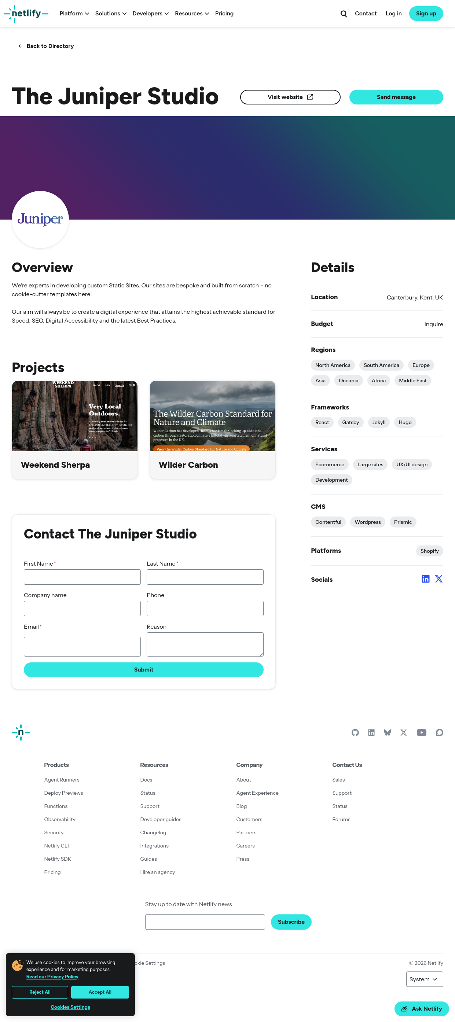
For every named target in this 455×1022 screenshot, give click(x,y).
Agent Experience (257, 793)
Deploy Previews (63, 793)
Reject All (40, 992)
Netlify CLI (56, 845)
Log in (394, 13)
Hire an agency (157, 872)
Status (147, 793)
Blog (241, 806)
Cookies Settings (70, 1007)
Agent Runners (62, 779)
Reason (156, 626)
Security (54, 832)
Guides (148, 859)
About (243, 779)
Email (31, 626)
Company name (45, 595)
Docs (146, 779)
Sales (339, 779)
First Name (38, 563)
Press (242, 859)
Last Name (161, 563)
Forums (342, 819)
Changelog (153, 832)
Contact (366, 13)
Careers (245, 845)
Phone (155, 595)
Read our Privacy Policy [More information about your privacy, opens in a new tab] (52, 976)
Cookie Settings (146, 963)
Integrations (154, 845)
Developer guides (160, 819)
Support (150, 806)
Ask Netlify (421, 1008)
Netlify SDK (57, 859)
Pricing (224, 13)
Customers (249, 819)
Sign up (426, 13)
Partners (246, 832)
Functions (56, 806)
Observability (60, 819)
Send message (396, 96)
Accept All (100, 992)
